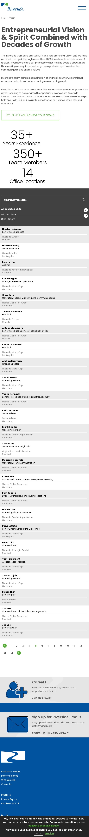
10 (67, 646)
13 (5, 653)
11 (74, 646)
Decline (49, 833)
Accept (38, 833)
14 (12, 653)
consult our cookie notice (43, 825)
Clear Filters (8, 219)
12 (81, 646)
